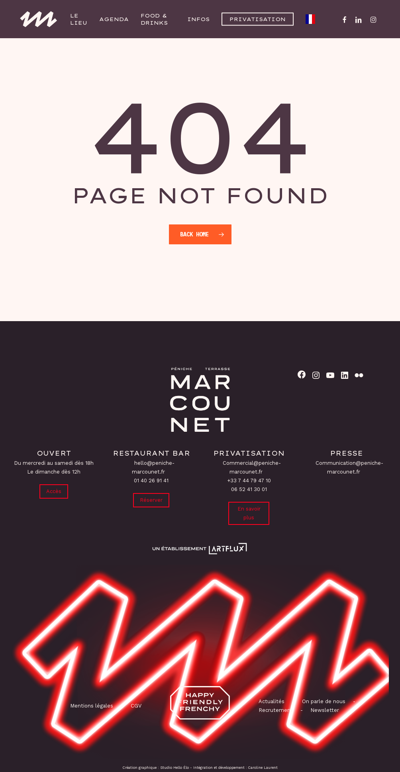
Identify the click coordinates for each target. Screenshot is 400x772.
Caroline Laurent (263, 768)
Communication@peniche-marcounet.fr (349, 467)
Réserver (151, 500)
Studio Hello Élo (174, 768)
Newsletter (324, 710)
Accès (53, 491)
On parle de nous (322, 701)
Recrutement (276, 710)
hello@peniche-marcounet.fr (153, 467)
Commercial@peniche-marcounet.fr (252, 467)
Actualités (271, 701)
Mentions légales (91, 706)
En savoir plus (249, 513)
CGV (136, 706)
